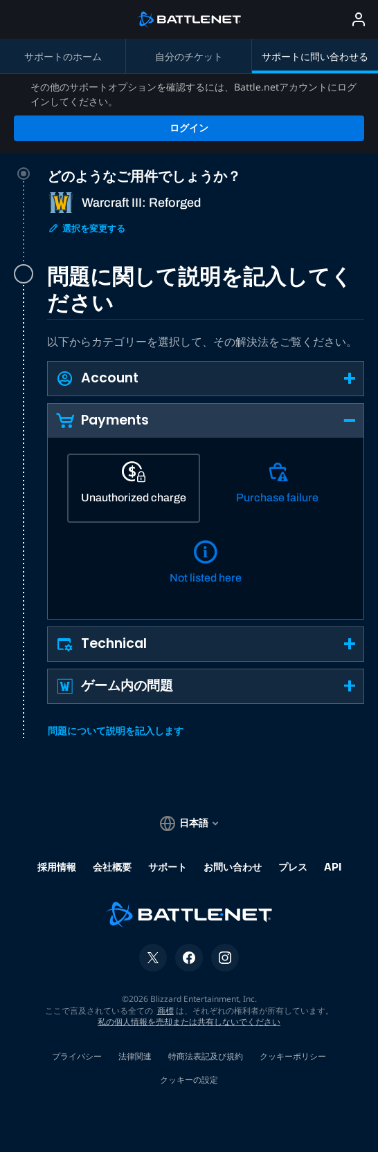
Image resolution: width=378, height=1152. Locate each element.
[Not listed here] (205, 517)
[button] (205, 327)
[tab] (205, 168)
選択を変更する (86, 177)
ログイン (189, 77)
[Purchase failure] (277, 437)
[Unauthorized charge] (133, 437)
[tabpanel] (205, 485)
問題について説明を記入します (115, 680)
